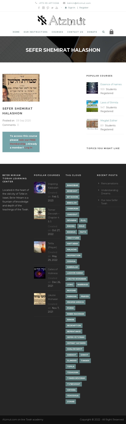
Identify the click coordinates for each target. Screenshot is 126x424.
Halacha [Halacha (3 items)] (71, 249)
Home (16, 32)
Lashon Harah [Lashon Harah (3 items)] (75, 273)
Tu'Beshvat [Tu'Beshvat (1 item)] (73, 384)
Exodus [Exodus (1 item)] (71, 232)
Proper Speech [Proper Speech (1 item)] (75, 302)
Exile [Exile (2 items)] (81, 226)
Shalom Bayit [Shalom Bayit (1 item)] (74, 349)
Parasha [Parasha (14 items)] (71, 296)
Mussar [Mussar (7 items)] (71, 290)
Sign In (71, 7)
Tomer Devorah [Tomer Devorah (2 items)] (76, 378)
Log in (28, 147)
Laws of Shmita (109, 102)
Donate (92, 32)
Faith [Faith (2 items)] (83, 232)
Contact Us (75, 32)
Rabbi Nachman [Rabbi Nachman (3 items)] (75, 314)
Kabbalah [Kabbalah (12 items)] (72, 267)
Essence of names (111, 84)
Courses (57, 32)
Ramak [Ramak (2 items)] (70, 319)
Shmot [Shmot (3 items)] (84, 355)
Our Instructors (36, 32)
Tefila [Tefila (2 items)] (70, 366)
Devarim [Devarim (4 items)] (71, 220)
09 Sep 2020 (23, 120)
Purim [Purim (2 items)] (70, 308)
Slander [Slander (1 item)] (71, 360)
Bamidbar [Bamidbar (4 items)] (72, 185)
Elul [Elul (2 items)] (83, 220)
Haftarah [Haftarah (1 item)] (72, 243)
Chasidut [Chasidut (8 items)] (72, 214)
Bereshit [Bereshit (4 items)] (72, 191)
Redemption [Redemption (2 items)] (74, 325)
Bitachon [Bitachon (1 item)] (72, 197)
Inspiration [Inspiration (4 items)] (73, 255)
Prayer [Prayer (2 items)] (85, 296)
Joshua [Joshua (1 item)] (71, 261)
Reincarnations (109, 183)
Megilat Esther (108, 120)
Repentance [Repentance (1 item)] (74, 331)
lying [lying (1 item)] (70, 284)
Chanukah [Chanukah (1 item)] (72, 208)
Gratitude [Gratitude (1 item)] (73, 238)
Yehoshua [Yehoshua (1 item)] (72, 396)
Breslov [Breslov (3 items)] (72, 203)
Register (83, 7)
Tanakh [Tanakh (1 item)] (85, 360)
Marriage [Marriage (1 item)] (82, 284)
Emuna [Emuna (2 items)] (70, 226)
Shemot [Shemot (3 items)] (71, 355)
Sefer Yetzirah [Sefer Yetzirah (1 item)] (75, 337)
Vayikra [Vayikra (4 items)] (71, 390)
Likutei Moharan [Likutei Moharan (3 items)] (76, 279)
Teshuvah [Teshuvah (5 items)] (72, 372)
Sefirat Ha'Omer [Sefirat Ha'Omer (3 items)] (76, 343)
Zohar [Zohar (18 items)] (70, 401)
